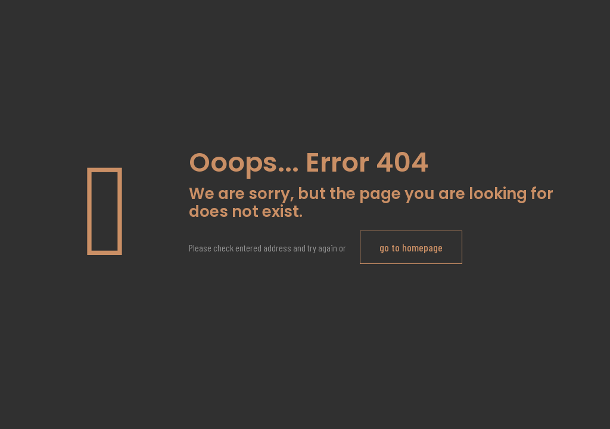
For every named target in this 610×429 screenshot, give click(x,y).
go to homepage (411, 247)
